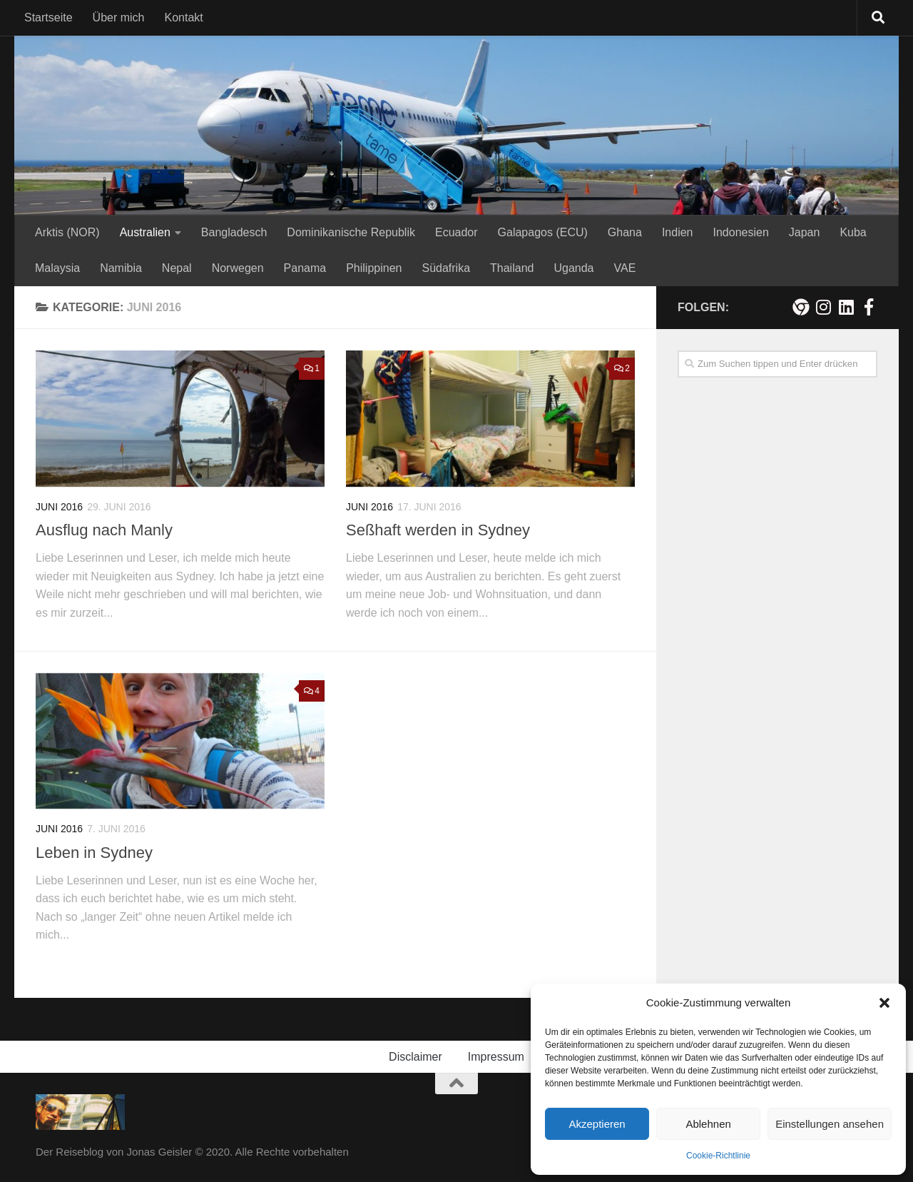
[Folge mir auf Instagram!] (823, 306)
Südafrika (446, 268)
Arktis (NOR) (67, 232)
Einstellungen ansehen (829, 1124)
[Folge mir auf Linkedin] (846, 306)
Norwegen (238, 268)
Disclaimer (415, 1057)
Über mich (119, 17)
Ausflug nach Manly (104, 530)
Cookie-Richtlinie (718, 1156)
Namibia (121, 268)
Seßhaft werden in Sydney (438, 530)
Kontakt (184, 17)
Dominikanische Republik (351, 232)
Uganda (573, 268)
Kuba (853, 232)
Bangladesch (234, 232)
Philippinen (374, 268)
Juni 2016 (59, 506)
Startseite (48, 17)
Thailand (512, 268)
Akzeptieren (596, 1124)
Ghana (625, 232)
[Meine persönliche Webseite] (800, 306)
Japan (804, 232)
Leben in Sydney (94, 853)
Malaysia (57, 268)
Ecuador (456, 232)
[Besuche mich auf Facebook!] (868, 306)
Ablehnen (707, 1124)
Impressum (496, 1057)
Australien (145, 232)
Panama (305, 268)
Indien (677, 232)
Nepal (177, 268)
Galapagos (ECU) (543, 232)
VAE (624, 268)
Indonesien (740, 232)
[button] (884, 1003)
